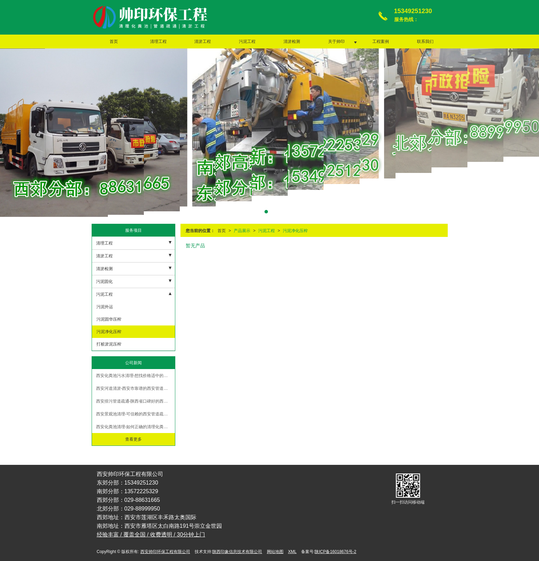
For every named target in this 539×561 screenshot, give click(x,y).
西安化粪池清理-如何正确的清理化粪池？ (134, 426)
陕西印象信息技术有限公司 (237, 551)
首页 (114, 41)
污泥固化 (104, 281)
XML (292, 551)
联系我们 (425, 41)
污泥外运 (104, 306)
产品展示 (242, 230)
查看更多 (133, 439)
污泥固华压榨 (108, 319)
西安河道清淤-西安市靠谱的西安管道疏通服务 (135, 388)
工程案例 (380, 41)
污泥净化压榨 (295, 230)
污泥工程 (247, 41)
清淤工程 (202, 41)
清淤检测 (292, 41)
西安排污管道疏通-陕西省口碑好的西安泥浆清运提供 (135, 401)
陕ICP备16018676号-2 (335, 551)
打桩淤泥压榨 (108, 344)
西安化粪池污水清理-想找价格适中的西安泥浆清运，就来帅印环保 (135, 375)
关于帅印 (336, 41)
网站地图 (275, 551)
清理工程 (158, 41)
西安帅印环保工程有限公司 (165, 551)
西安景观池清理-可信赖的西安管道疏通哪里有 (135, 414)
